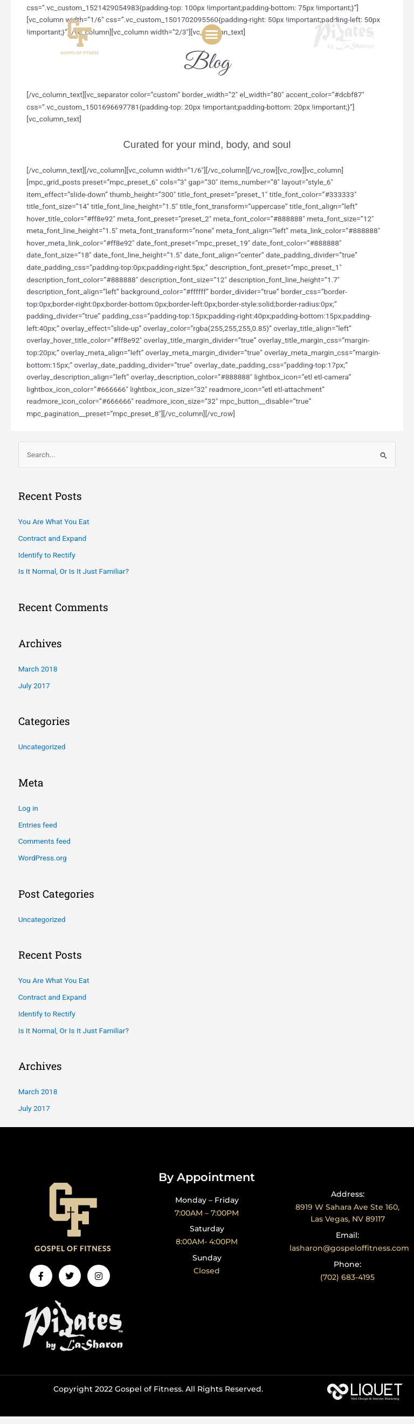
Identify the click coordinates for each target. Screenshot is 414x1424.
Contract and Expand (52, 545)
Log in (28, 815)
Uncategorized (42, 754)
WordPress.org (42, 866)
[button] (212, 34)
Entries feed (37, 832)
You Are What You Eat (53, 529)
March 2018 (38, 676)
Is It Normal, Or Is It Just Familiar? (73, 579)
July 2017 (34, 693)
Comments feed (44, 849)
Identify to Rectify (46, 562)
